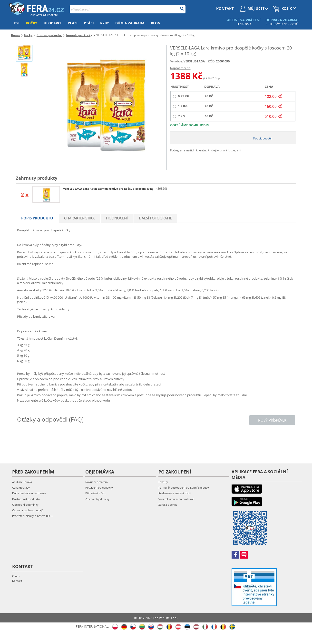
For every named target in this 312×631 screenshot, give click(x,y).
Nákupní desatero (96, 482)
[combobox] (127, 9)
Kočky (31, 23)
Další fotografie (155, 218)
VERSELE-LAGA (194, 61)
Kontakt (17, 580)
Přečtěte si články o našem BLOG (32, 516)
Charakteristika (79, 218)
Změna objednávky (97, 499)
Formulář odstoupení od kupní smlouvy (183, 487)
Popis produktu (37, 218)
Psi (17, 23)
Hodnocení (117, 218)
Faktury (163, 482)
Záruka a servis (167, 504)
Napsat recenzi (180, 68)
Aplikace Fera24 (22, 482)
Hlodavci (52, 23)
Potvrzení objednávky (99, 487)
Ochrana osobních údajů (27, 510)
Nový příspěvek (272, 420)
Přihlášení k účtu (95, 493)
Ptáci (89, 23)
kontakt (225, 8)
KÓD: (211, 61)
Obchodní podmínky (25, 504)
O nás (16, 576)
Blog (155, 23)
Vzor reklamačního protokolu (176, 499)
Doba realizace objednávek (29, 493)
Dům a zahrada (130, 23)
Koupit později (262, 138)
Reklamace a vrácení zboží (174, 493)
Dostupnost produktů (26, 499)
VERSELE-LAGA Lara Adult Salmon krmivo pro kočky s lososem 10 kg (108, 188)
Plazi (73, 23)
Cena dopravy (21, 487)
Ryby (104, 23)
